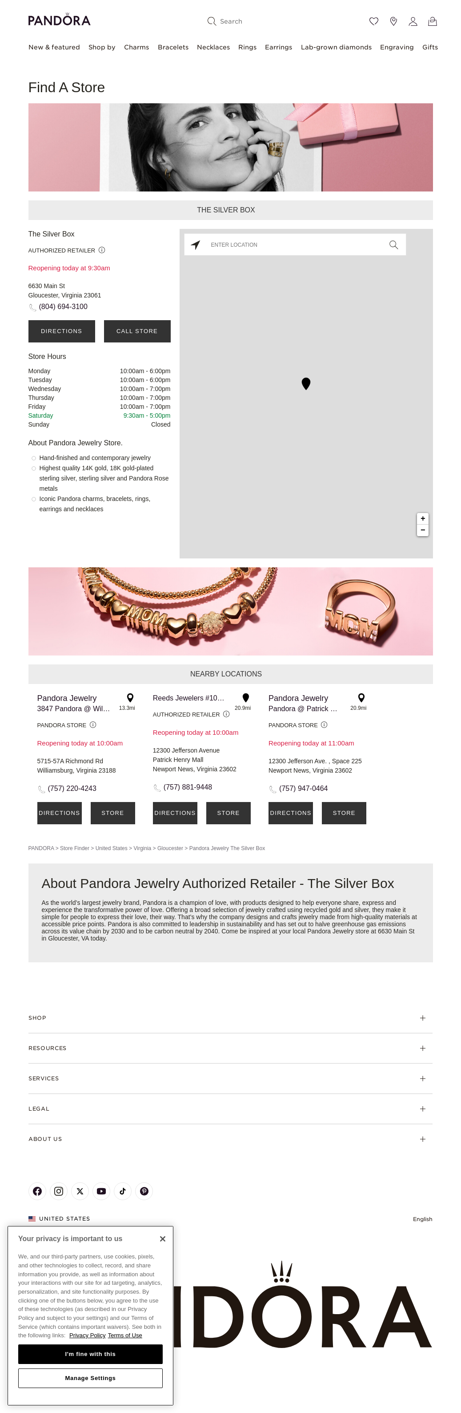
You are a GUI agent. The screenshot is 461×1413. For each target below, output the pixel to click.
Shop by (102, 47)
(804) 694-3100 (63, 306)
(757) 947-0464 (303, 788)
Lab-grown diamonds (336, 47)
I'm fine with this (90, 1354)
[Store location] (393, 21)
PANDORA (41, 848)
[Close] (162, 1239)
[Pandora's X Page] (80, 1191)
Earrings (278, 47)
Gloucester (170, 848)
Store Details (113, 817)
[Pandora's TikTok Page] (123, 1191)
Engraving (397, 47)
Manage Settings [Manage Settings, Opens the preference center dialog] (90, 1378)
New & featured (54, 47)
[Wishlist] (374, 21)
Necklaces (213, 47)
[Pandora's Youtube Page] (101, 1191)
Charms (136, 47)
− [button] (423, 530)
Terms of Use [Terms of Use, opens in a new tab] (125, 1335)
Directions (61, 331)
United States (112, 848)
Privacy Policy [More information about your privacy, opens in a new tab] (87, 1335)
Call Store (137, 331)
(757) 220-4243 (72, 788)
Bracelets (173, 47)
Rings (247, 47)
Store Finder (74, 848)
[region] (90, 1316)
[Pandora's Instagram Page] (59, 1191)
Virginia (142, 848)
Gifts (430, 47)
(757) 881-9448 (188, 787)
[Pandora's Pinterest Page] (144, 1191)
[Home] (230, 1305)
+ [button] (423, 518)
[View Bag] (432, 21)
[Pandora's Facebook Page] (37, 1191)
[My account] (413, 21)
